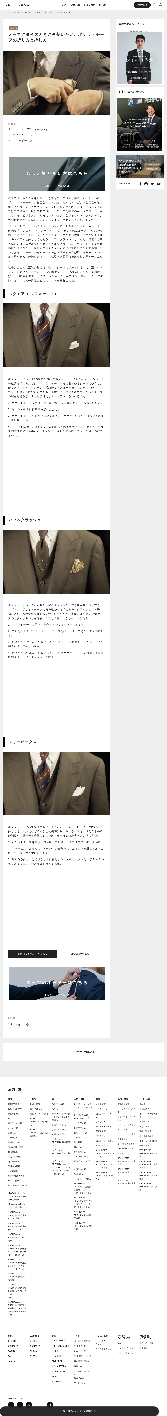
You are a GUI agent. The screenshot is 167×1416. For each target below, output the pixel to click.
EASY (10, 1352)
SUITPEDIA (11, 12)
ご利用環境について (83, 1352)
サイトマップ (80, 1379)
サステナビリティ (126, 1344)
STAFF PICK (57, 1357)
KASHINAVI (56, 1377)
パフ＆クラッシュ (24, 135)
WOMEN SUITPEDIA (61, 1367)
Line (28, 1021)
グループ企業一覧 (126, 1349)
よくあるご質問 (146, 1339)
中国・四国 (123, 1095)
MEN (10, 1332)
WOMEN (34, 1332)
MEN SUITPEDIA (59, 1362)
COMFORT (13, 1342)
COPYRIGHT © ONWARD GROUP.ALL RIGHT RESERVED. (27, 1412)
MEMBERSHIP (58, 1352)
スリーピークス (23, 140)
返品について (80, 1347)
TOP (3, 12)
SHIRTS (11, 1357)
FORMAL (12, 1347)
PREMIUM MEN (58, 1336)
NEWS (54, 1372)
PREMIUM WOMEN (60, 1341)
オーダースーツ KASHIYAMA (17, 5)
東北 (54, 1095)
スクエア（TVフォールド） (31, 129)
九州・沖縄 (144, 1095)
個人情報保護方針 (82, 1357)
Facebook (11, 1021)
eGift (120, 1339)
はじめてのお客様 (82, 1337)
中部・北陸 (79, 1095)
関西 (98, 1095)
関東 (10, 1095)
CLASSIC (12, 1337)
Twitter (19, 1021)
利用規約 (78, 1362)
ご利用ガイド (80, 1342)
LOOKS (55, 1347)
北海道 (33, 1095)
